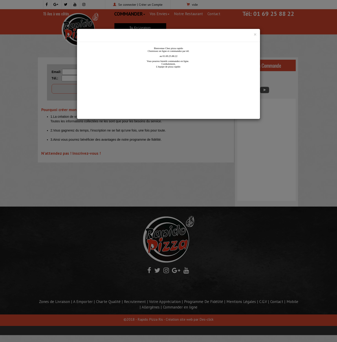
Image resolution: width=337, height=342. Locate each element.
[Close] (255, 34)
